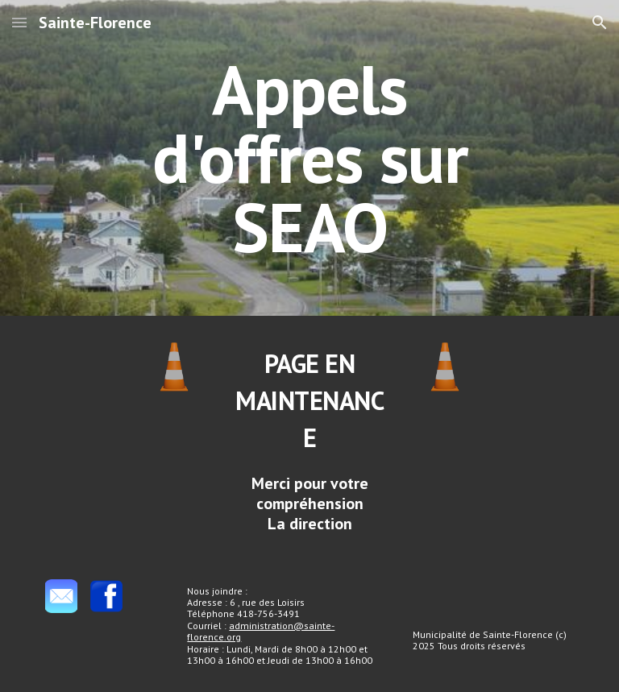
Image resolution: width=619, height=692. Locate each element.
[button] (19, 22)
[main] (309, 157)
